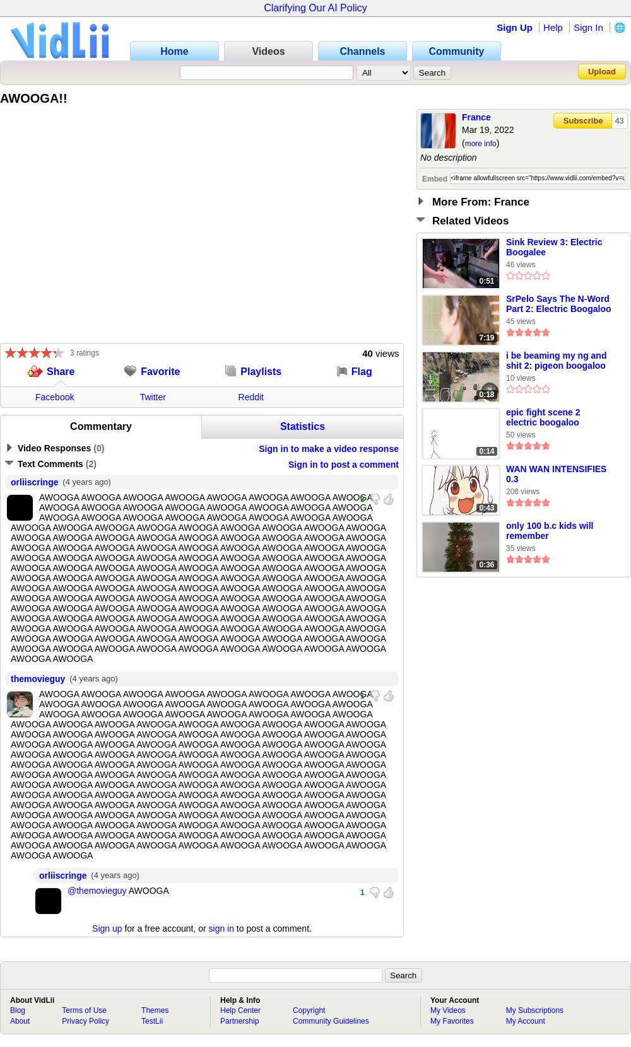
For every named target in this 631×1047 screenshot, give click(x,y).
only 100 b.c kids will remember (550, 531)
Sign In (588, 27)
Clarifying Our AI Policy (315, 8)
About (20, 1021)
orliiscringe (34, 482)
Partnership (239, 1021)
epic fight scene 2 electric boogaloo (543, 417)
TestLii (152, 1021)
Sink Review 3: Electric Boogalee (554, 247)
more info (481, 143)
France (476, 117)
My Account (525, 1021)
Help (553, 27)
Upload (602, 71)
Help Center (240, 1010)
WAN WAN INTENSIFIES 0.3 (556, 474)
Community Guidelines (331, 1021)
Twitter (153, 397)
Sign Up (515, 27)
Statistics (302, 426)
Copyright (309, 1010)
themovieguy (38, 679)
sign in (221, 928)
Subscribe (583, 120)
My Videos (448, 1010)
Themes (154, 1010)
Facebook (54, 397)
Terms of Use (84, 1010)
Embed (434, 179)
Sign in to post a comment (343, 465)
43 (619, 120)
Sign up (107, 928)
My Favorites (452, 1021)
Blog (17, 1010)
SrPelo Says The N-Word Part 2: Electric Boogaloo (558, 304)
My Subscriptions (534, 1010)
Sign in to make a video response (329, 449)
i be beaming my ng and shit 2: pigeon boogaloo (556, 360)
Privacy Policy (85, 1021)
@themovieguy (97, 891)
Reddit (251, 397)
